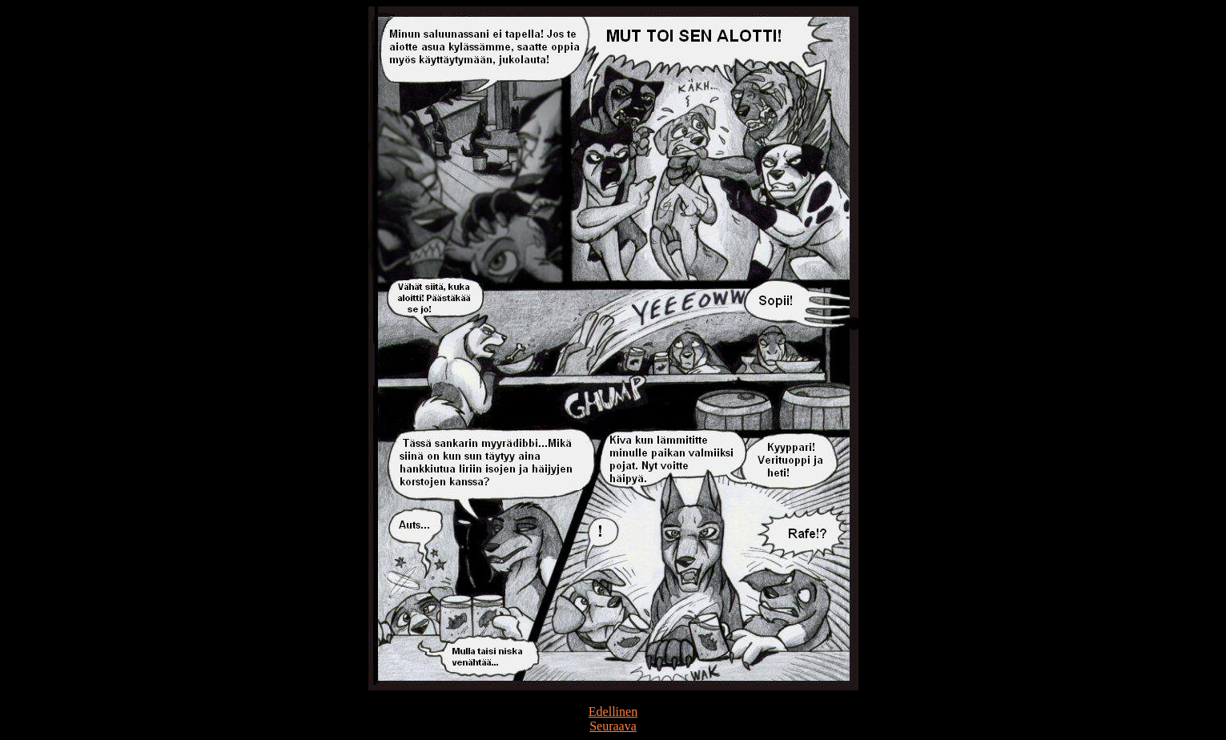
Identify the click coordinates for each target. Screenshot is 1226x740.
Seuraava (613, 726)
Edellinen (613, 711)
